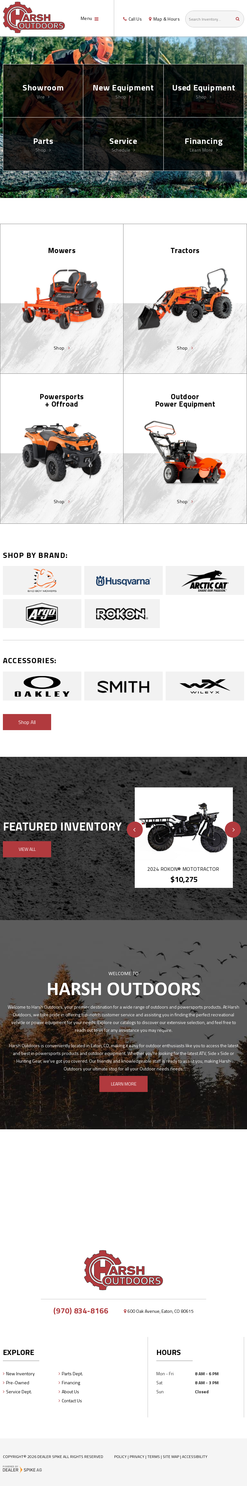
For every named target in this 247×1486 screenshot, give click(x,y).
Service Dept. (19, 1391)
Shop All (27, 722)
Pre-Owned (17, 1382)
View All (27, 849)
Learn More (123, 1083)
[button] (135, 830)
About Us (70, 1391)
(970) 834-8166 (80, 1310)
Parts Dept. (72, 1373)
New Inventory (20, 1373)
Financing (71, 1382)
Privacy (137, 1456)
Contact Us (72, 1400)
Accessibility (194, 1456)
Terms (153, 1456)
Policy (120, 1456)
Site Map (171, 1456)
